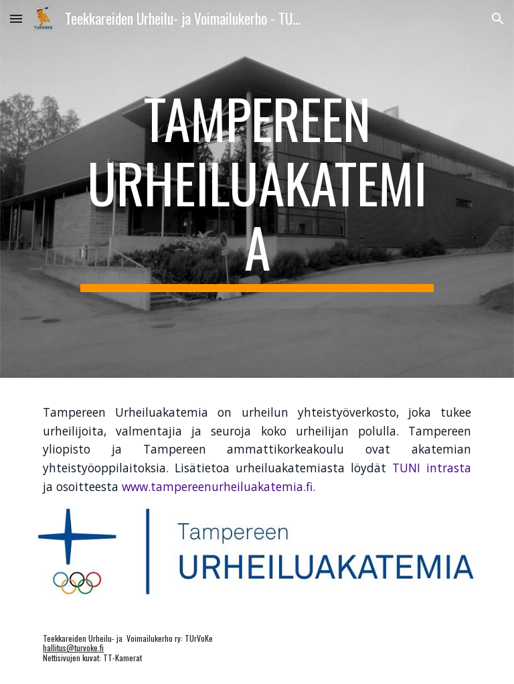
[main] (256, 188)
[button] (16, 18)
